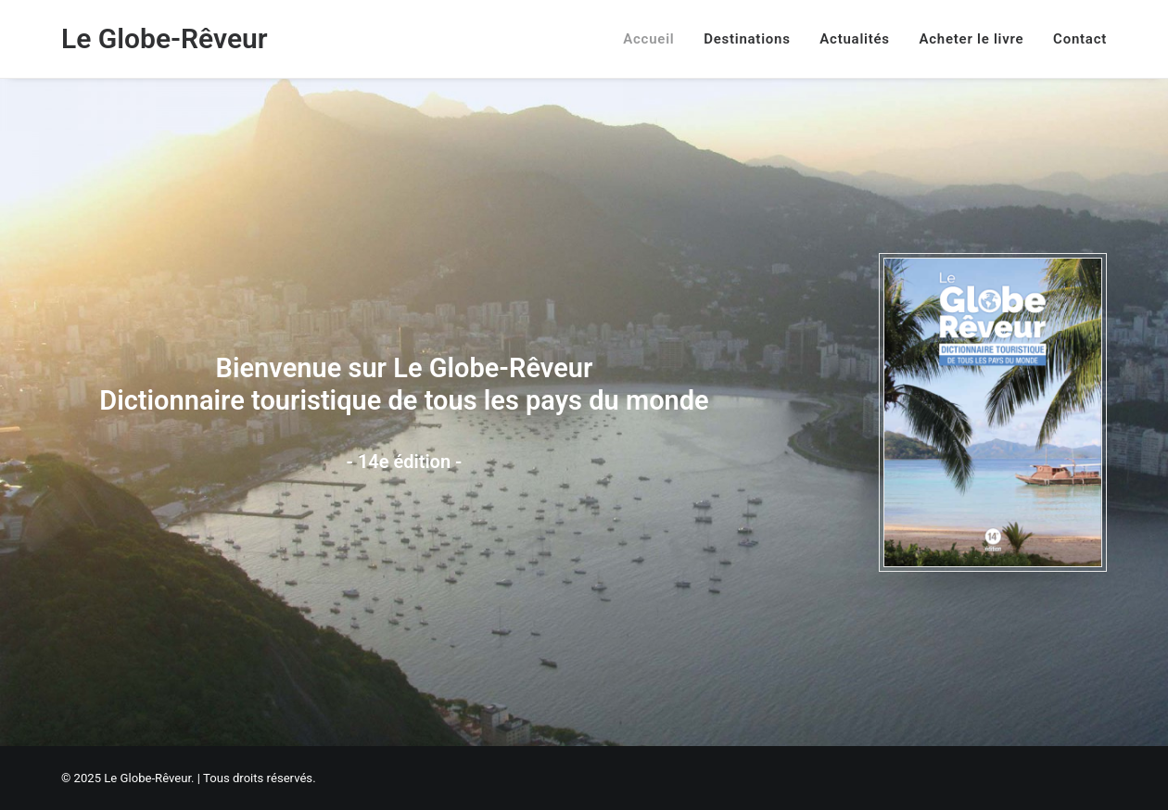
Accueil (648, 39)
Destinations (747, 39)
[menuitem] (655, 39)
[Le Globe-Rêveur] (164, 39)
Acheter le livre (972, 39)
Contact (1080, 39)
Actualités (854, 39)
